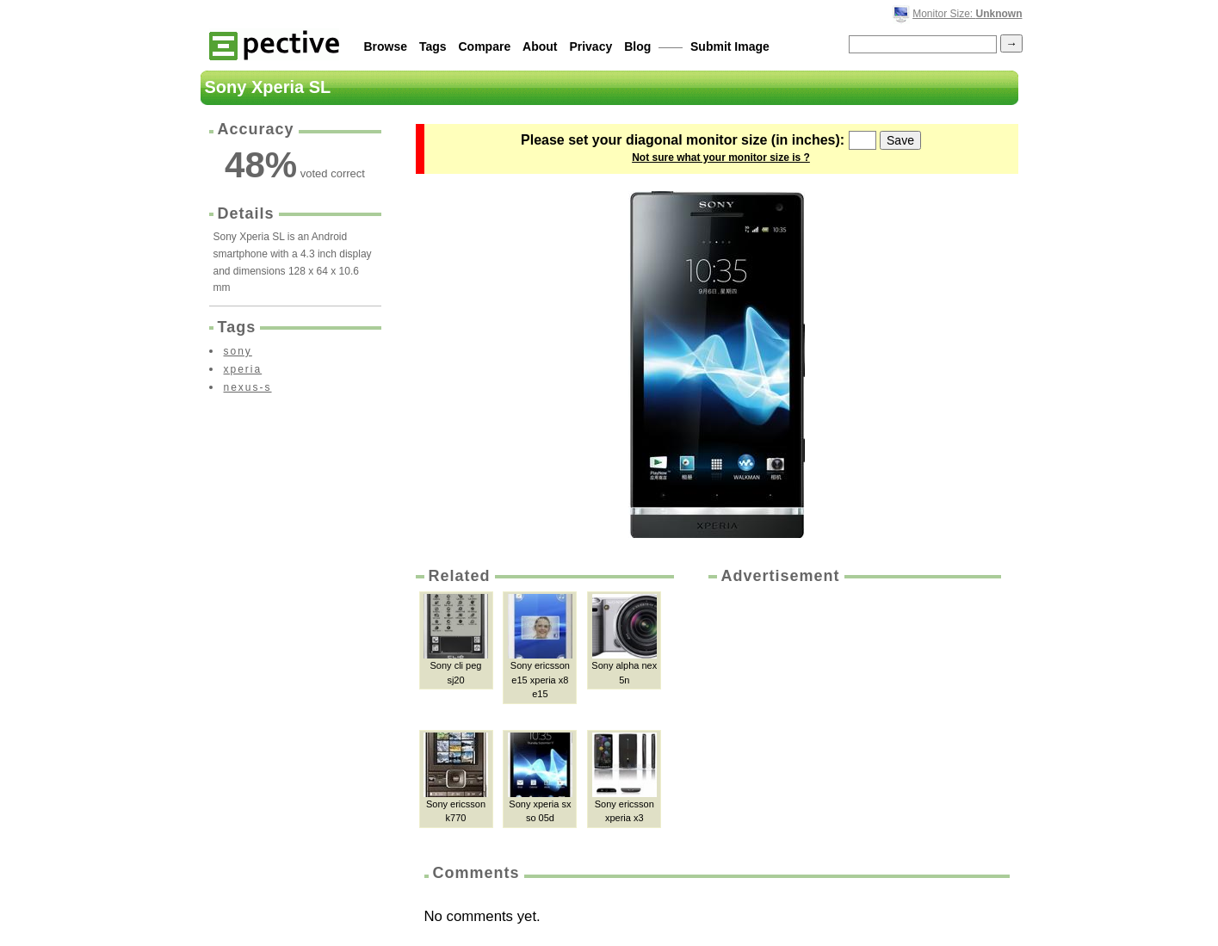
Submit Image (730, 46)
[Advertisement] (853, 716)
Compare (485, 46)
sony (238, 351)
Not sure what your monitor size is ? (721, 157)
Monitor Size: (967, 14)
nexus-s (248, 387)
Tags (433, 46)
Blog (637, 46)
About (539, 46)
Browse (386, 46)
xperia (243, 369)
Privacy (590, 46)
